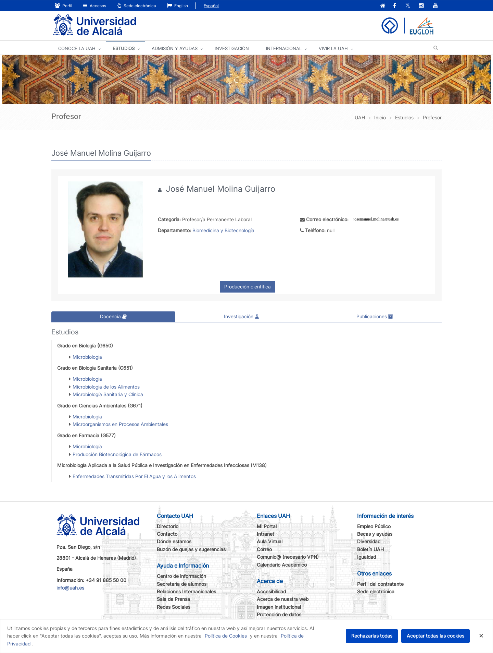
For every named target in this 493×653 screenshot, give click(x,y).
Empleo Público (374, 526)
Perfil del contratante (380, 584)
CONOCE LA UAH (77, 48)
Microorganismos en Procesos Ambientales (120, 424)
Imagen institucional (279, 607)
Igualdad (366, 557)
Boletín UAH (370, 549)
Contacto (167, 534)
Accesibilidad (271, 591)
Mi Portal (267, 526)
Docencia (113, 316)
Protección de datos (279, 614)
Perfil (63, 5)
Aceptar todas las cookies (435, 636)
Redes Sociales (173, 607)
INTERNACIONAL (284, 48)
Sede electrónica (136, 5)
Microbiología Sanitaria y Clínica (108, 394)
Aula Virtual (269, 541)
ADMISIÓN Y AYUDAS (175, 48)
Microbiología (87, 356)
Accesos (94, 5)
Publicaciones (374, 316)
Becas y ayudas (374, 534)
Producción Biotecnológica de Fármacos (117, 454)
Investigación (241, 316)
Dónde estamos (174, 541)
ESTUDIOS (124, 48)
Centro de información (181, 576)
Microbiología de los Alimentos (106, 387)
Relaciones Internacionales (186, 591)
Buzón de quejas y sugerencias (191, 549)
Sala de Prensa (173, 599)
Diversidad (368, 541)
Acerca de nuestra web (282, 599)
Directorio (167, 526)
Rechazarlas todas (371, 636)
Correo (264, 549)
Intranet (265, 534)
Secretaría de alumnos (181, 584)
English (177, 5)
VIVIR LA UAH (333, 48)
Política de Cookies (226, 636)
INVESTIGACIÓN (232, 48)
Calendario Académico (282, 565)
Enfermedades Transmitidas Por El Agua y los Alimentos (134, 476)
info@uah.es (70, 588)
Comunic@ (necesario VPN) (288, 557)
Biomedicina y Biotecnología (223, 230)
